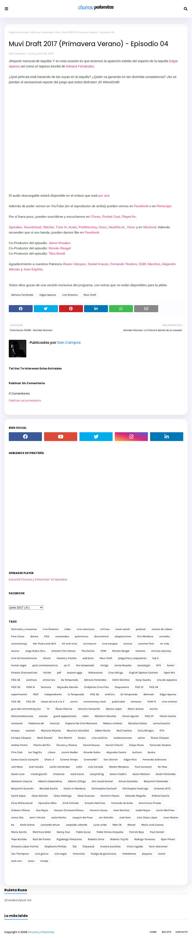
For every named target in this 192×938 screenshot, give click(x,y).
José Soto (125, 817)
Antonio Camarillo (89, 708)
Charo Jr (49, 759)
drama (34, 636)
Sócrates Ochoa (137, 723)
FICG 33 (15, 687)
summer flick (146, 643)
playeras (147, 853)
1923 (35, 694)
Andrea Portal (19, 745)
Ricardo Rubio (92, 752)
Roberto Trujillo (119, 839)
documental (101, 636)
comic (74, 701)
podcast (141, 629)
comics (128, 643)
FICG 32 (15, 679)
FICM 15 (151, 701)
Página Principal (19, 32)
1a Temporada (76, 694)
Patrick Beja (136, 832)
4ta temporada (85, 665)
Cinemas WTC (162, 788)
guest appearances (65, 716)
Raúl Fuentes (124, 730)
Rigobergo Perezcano (69, 839)
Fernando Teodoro (123, 264)
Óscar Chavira (64, 708)
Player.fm (129, 216)
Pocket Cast (111, 216)
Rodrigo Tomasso (144, 839)
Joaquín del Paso (82, 817)
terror (31, 860)
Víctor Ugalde (135, 846)
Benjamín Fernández (156, 781)
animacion (89, 643)
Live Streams (70, 294)
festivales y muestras (24, 629)
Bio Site (166, 932)
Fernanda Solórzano (155, 759)
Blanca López (114, 708)
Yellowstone (95, 672)
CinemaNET (91, 759)
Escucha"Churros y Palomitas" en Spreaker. (38, 579)
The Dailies (88, 650)
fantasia (46, 687)
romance (136, 701)
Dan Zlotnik (111, 759)
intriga (104, 665)
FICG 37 (149, 716)
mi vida (164, 643)
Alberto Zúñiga (77, 781)
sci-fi (67, 665)
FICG (46, 636)
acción (154, 708)
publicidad (118, 701)
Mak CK (117, 824)
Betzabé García (48, 788)
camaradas (62, 636)
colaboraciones (122, 737)
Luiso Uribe (100, 824)
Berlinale (149, 694)
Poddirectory (88, 227)
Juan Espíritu (33, 269)
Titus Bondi (57, 253)
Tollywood (88, 846)
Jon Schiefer (106, 817)
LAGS (79, 766)
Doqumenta (122, 687)
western (30, 730)
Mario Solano (136, 708)
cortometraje (19, 643)
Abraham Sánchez (105, 716)
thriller (47, 672)
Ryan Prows (168, 839)
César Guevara (86, 795)
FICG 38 (15, 701)
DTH (162, 730)
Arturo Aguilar (130, 716)
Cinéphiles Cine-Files (96, 687)
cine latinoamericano (24, 658)
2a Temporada (129, 694)
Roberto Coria (96, 839)
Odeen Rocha (103, 730)
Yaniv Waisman (158, 846)
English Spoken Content (143, 672)
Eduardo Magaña (135, 795)
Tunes (96, 216)
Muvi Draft (90, 294)
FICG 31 (139, 687)
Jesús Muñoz (58, 817)
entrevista (49, 679)
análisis (110, 694)
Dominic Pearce (109, 795)
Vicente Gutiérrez (110, 846)
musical (54, 723)
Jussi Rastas (170, 817)
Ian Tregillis (35, 752)
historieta (79, 853)
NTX (158, 665)
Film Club (16, 752)
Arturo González (128, 781)
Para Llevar (17, 636)
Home (153, 932)
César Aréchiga (63, 795)
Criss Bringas (146, 730)
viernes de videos (162, 629)
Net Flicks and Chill (44, 643)
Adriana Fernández (42, 32)
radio (85, 716)
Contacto (182, 932)
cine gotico (41, 853)
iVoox (103, 227)
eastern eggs (74, 672)
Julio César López (147, 817)
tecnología (143, 665)
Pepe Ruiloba (19, 839)
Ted (74, 846)
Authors (137, 752)
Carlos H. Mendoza (75, 788)
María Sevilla (19, 832)
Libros (51, 752)
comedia (164, 636)
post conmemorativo (45, 665)
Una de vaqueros (167, 679)
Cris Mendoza (145, 636)
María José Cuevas (152, 824)
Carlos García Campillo (25, 759)
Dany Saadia (143, 679)
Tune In (61, 227)
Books (151, 752)
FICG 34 (153, 687)
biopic (82, 737)
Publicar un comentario (25, 400)
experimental (19, 694)
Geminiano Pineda (150, 803)
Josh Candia (36, 766)
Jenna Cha (17, 817)
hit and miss (69, 643)
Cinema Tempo (69, 759)
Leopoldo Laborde (76, 824)
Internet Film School (63, 650)
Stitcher (48, 227)
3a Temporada (69, 679)
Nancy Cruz (63, 832)
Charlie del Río (41, 745)
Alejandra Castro (116, 752)
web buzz (88, 658)
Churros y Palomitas (41, 932)
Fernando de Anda (122, 803)
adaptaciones (123, 636)
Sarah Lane (18, 774)
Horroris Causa (99, 810)
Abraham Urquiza (21, 781)
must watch (122, 629)
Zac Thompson (20, 853)
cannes (43, 716)
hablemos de (36, 723)
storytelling (97, 774)
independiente (53, 694)
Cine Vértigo (115, 672)
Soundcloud (32, 227)
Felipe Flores (136, 745)
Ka (12, 824)
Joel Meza (17, 766)
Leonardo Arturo (50, 824)
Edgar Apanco (47, 294)
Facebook (141, 206)
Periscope (164, 206)
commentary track (95, 701)
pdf (59, 672)
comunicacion (161, 723)
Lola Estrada (95, 766)
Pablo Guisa (83, 832)
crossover (17, 723)
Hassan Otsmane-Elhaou (69, 810)
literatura (59, 774)
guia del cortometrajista (26, 708)
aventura (31, 679)
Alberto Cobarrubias (50, 781)
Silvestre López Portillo (25, 846)
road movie (77, 774)
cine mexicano (85, 629)
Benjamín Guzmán (22, 788)
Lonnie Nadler (69, 752)
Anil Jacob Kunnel (102, 781)
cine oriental (169, 701)
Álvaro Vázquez (74, 264)
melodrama (129, 853)
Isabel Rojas (143, 810)
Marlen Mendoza (119, 766)
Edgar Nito (130, 759)
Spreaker (15, 227)
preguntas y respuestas (132, 658)
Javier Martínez (165, 810)
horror (170, 665)
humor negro (19, 665)
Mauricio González (78, 730)
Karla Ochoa (27, 824)
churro (47, 658)
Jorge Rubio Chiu (35, 650)
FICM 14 (30, 687)
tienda (44, 860)
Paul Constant (143, 766)
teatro (161, 853)
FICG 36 (94, 694)
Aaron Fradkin (118, 774)
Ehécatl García (160, 795)
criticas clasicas (161, 650)
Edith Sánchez (149, 264)
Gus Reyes (42, 810)
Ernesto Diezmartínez (24, 672)
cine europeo (110, 643)
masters (140, 650)
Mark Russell (44, 737)
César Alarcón (40, 795)
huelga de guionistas (103, 853)
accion (15, 650)
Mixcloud (149, 227)
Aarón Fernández (166, 774)
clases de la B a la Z (52, 701)
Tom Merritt (65, 737)
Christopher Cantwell (104, 788)
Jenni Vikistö (37, 817)
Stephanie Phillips (55, 846)
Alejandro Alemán (67, 687)
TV (48, 708)
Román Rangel (60, 248)
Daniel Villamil (114, 745)
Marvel (131, 824)
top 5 (155, 658)
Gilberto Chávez (20, 810)
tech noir (16, 860)
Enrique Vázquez (21, 737)
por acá (104, 195)
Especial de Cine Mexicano (81, 723)
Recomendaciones (22, 716)
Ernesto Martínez (95, 803)
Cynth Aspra (18, 795)
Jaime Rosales (59, 243)
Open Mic (169, 672)
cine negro (60, 853)
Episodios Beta (47, 803)
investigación (39, 774)
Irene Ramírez (121, 810)
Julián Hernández (59, 766)
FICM (103, 650)
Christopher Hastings (135, 788)
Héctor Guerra (168, 716)
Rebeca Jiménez (112, 723)
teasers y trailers (67, 658)
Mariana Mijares (51, 730)
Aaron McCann (141, 774)
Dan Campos (17, 53)
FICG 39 (30, 701)
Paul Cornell (157, 832)
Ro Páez (162, 766)
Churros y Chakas (66, 745)
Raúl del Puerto (42, 839)
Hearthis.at (116, 227)
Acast (72, 227)
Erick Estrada (71, 803)
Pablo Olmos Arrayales (110, 832)
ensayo (15, 730)
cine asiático (100, 737)
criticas (104, 629)
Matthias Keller (42, 832)
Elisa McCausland (21, 803)
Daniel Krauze (98, 264)
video (67, 629)
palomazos (81, 636)
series (141, 737)
